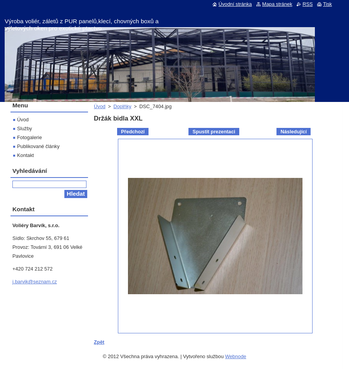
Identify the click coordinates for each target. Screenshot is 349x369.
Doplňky (122, 106)
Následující (293, 131)
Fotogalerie (29, 137)
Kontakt (25, 155)
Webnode (235, 356)
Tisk (327, 4)
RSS (307, 4)
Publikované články (38, 146)
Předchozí (133, 131)
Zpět (99, 342)
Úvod (99, 106)
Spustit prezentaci (213, 131)
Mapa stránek (277, 4)
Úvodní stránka (235, 4)
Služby (24, 128)
